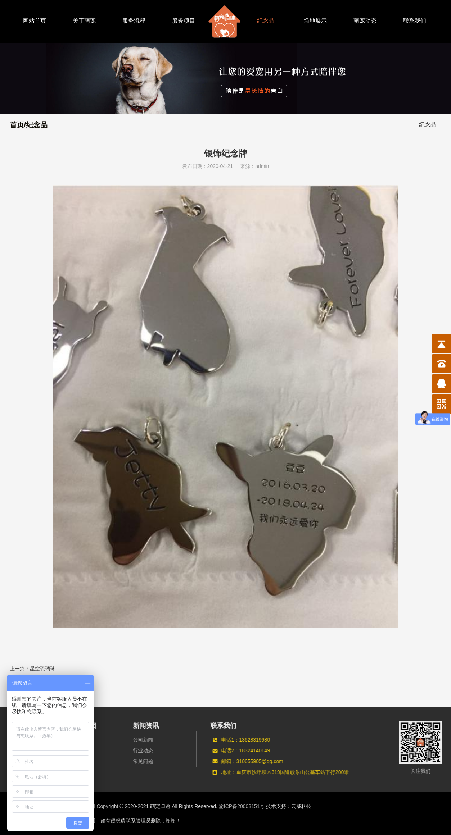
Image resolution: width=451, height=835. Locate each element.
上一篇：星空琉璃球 (32, 668)
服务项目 (183, 21)
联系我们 (414, 21)
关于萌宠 (84, 21)
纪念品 (265, 21)
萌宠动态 (364, 21)
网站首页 (34, 21)
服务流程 (133, 21)
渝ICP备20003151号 (242, 806)
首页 (17, 125)
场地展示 (315, 21)
